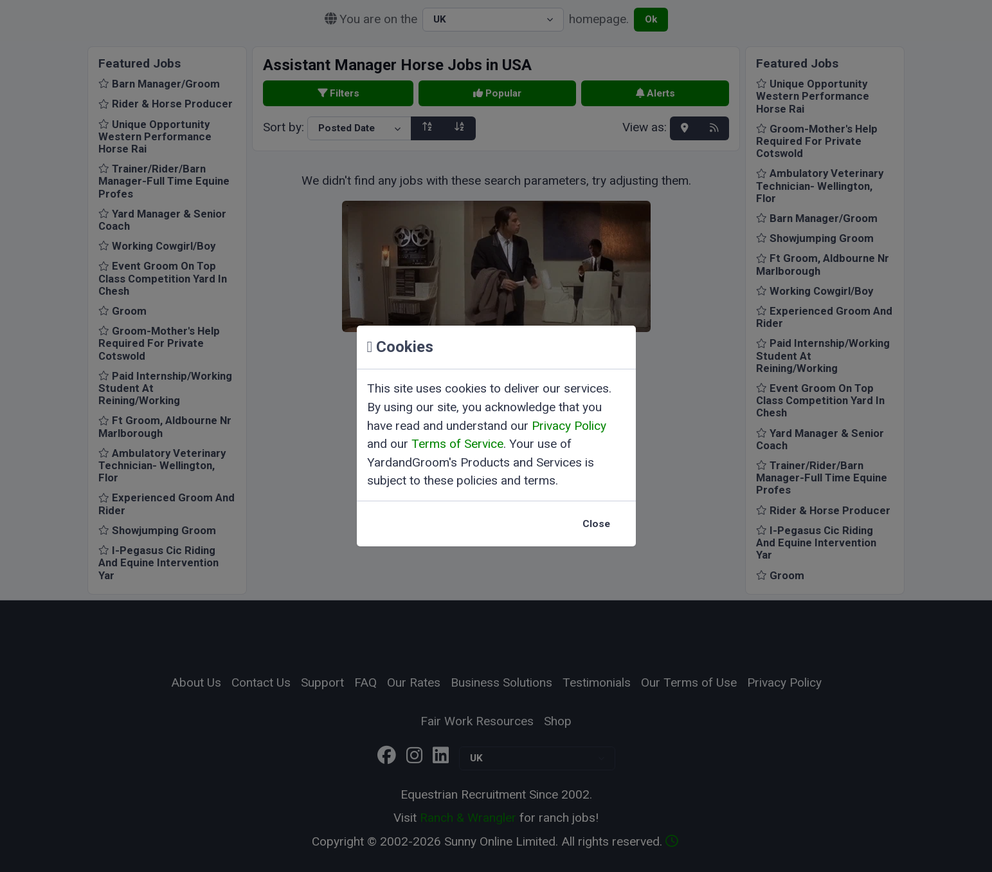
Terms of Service (457, 443)
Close (596, 524)
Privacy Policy (569, 425)
